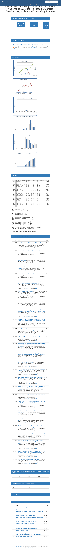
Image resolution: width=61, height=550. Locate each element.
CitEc (2, 1)
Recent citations (22, 46)
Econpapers (27, 247)
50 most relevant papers (33, 44)
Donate (37, 4)
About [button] (58, 4)
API (33, 4)
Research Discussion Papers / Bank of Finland (25, 515)
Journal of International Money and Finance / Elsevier (27, 528)
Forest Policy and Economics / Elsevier (24, 525)
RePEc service (18, 546)
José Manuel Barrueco (32, 547)
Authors (7, 1)
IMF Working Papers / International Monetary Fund (26, 521)
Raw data (15, 44)
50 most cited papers (22, 44)
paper (36, 247)
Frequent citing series (31, 46)
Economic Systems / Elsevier (22, 530)
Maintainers (43, 4)
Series (12, 1)
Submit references (51, 4)
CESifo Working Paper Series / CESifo (24, 536)
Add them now (34, 47)
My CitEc (29, 4)
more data (39, 46)
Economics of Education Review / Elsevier (25, 523)
